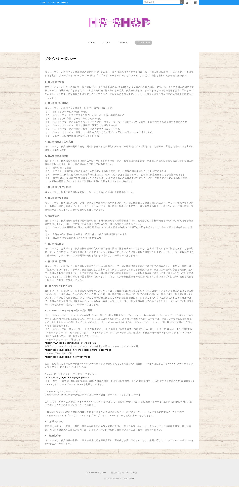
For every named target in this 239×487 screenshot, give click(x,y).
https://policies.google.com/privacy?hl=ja (67, 358)
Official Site (144, 44)
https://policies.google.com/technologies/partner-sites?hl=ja (78, 351)
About (106, 44)
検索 (182, 2)
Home (91, 44)
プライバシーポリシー (95, 474)
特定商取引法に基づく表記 (124, 474)
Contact (123, 44)
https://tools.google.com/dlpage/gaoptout (67, 379)
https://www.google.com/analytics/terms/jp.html (71, 344)
